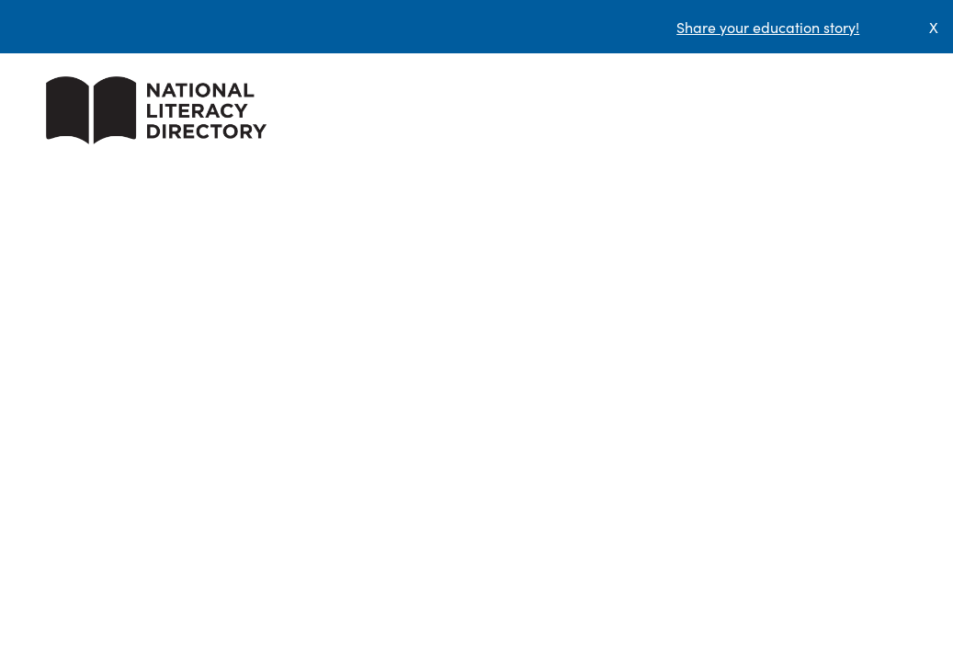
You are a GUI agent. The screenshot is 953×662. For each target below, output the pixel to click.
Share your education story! (767, 27)
